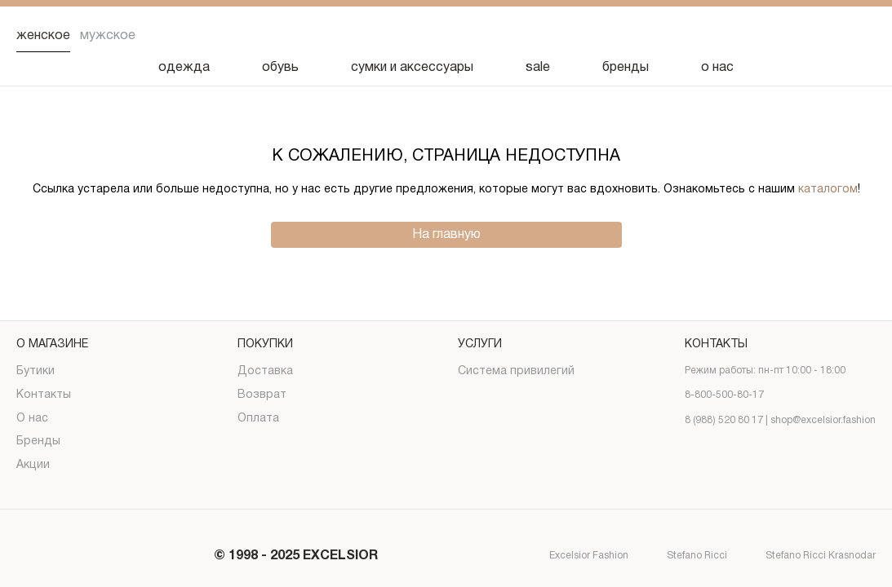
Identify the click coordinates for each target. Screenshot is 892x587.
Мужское (107, 36)
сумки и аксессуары (412, 67)
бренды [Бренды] (625, 67)
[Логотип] (446, 36)
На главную (446, 235)
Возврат (261, 395)
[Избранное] (778, 36)
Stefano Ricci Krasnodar (806, 556)
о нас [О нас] (717, 67)
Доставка (265, 371)
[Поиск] (735, 36)
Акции (33, 465)
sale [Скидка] (538, 67)
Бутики (35, 371)
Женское (43, 36)
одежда (184, 67)
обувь (280, 67)
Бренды (38, 441)
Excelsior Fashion (574, 556)
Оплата (258, 418)
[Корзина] (863, 36)
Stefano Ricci (682, 556)
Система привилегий (516, 371)
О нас (32, 418)
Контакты (43, 395)
